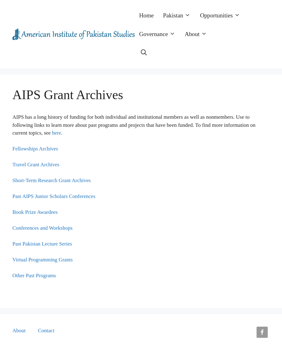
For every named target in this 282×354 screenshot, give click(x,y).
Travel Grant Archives (35, 165)
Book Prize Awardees (35, 212)
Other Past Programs (34, 275)
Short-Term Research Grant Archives (51, 180)
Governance (159, 34)
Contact (46, 330)
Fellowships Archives (35, 149)
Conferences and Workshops (42, 228)
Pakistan (179, 15)
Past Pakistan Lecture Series (42, 244)
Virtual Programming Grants (42, 260)
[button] (144, 53)
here (56, 133)
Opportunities (222, 15)
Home (146, 15)
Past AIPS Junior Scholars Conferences (53, 196)
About (198, 34)
